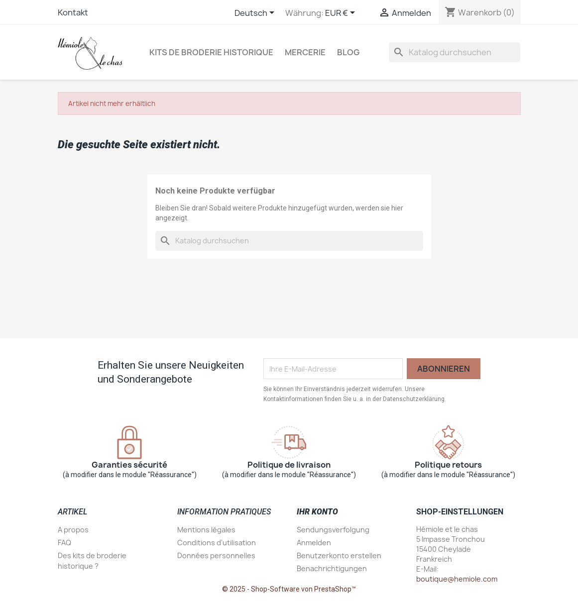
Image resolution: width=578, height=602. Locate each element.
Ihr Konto (317, 511)
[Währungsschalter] (341, 13)
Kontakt (73, 12)
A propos (73, 529)
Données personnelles (216, 555)
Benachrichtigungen (332, 568)
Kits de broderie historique (211, 52)
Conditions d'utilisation (216, 542)
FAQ (64, 542)
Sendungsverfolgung (333, 529)
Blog (348, 52)
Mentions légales (206, 529)
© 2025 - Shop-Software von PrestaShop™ (289, 589)
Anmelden (314, 542)
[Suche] (454, 52)
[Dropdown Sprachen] (256, 13)
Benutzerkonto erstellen (339, 555)
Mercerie (305, 52)
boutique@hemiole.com (456, 579)
